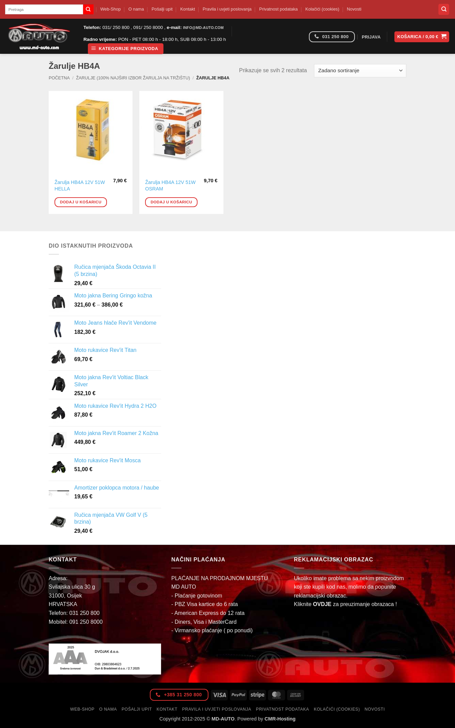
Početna (59, 77)
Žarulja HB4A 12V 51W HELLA (79, 185)
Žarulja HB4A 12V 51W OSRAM (170, 185)
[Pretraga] (443, 9)
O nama (136, 9)
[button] (125, 49)
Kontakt (187, 9)
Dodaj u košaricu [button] (80, 202)
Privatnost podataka (278, 9)
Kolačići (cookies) (322, 9)
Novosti (354, 9)
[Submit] (88, 9)
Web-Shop (110, 9)
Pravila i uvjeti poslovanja (227, 9)
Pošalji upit (162, 9)
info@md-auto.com (203, 28)
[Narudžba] (360, 70)
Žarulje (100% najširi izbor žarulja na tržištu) (133, 77)
